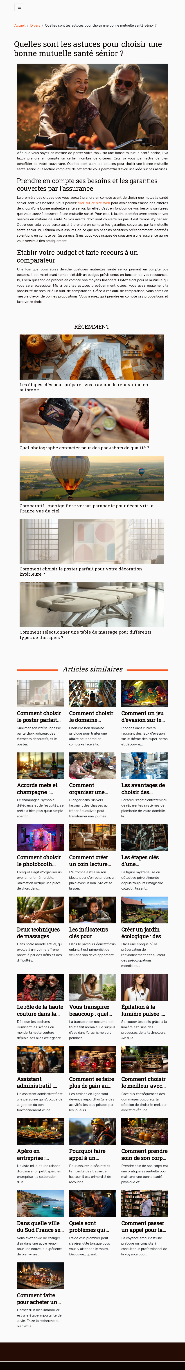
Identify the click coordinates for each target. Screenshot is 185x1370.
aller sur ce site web (94, 203)
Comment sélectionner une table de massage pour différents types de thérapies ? (85, 634)
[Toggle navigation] (19, 7)
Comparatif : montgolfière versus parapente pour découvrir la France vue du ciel (86, 508)
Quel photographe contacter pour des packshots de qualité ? (84, 447)
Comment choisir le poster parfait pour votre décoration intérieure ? (81, 571)
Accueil (19, 25)
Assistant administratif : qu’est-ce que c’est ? (35, 1089)
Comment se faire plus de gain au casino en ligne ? (91, 1085)
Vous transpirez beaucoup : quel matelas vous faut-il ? (89, 1017)
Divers (35, 25)
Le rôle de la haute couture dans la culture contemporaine (40, 1017)
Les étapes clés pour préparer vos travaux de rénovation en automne (84, 387)
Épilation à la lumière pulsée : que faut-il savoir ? (141, 1017)
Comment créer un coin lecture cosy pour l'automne (88, 867)
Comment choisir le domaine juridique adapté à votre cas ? (92, 723)
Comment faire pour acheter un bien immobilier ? (39, 1302)
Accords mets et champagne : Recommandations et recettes (41, 795)
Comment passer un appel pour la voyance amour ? (143, 1230)
